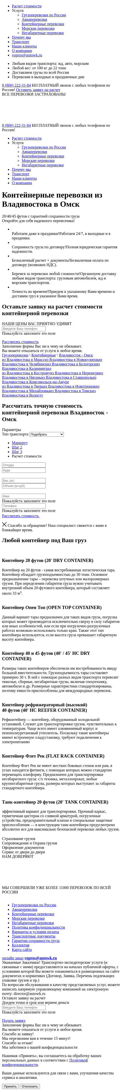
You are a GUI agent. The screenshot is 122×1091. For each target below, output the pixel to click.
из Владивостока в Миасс (23, 359)
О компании (22, 51)
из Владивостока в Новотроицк (69, 386)
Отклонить (30, 1086)
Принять (10, 1086)
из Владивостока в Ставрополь (67, 377)
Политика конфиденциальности (38, 927)
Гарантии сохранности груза (36, 941)
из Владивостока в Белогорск (71, 364)
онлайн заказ (12, 958)
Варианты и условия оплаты (35, 932)
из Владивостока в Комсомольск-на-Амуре (49, 379)
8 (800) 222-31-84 (16, 85)
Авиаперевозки (34, 19)
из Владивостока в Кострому (26, 373)
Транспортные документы (33, 936)
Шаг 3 (17, 452)
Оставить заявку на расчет (38, 90)
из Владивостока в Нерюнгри (75, 373)
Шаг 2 (17, 447)
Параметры (11, 430)
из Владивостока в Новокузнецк (71, 359)
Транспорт (20, 42)
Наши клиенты (24, 46)
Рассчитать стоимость (20, 342)
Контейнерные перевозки (43, 24)
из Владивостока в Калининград (51, 366)
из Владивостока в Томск (71, 391)
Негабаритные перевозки (43, 33)
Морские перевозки (38, 28)
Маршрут (20, 443)
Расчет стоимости (27, 6)
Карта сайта (22, 949)
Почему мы (21, 37)
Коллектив (20, 945)
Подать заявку (14, 1020)
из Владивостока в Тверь (22, 386)
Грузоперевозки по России (44, 15)
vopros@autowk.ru (27, 55)
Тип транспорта (15, 434)
